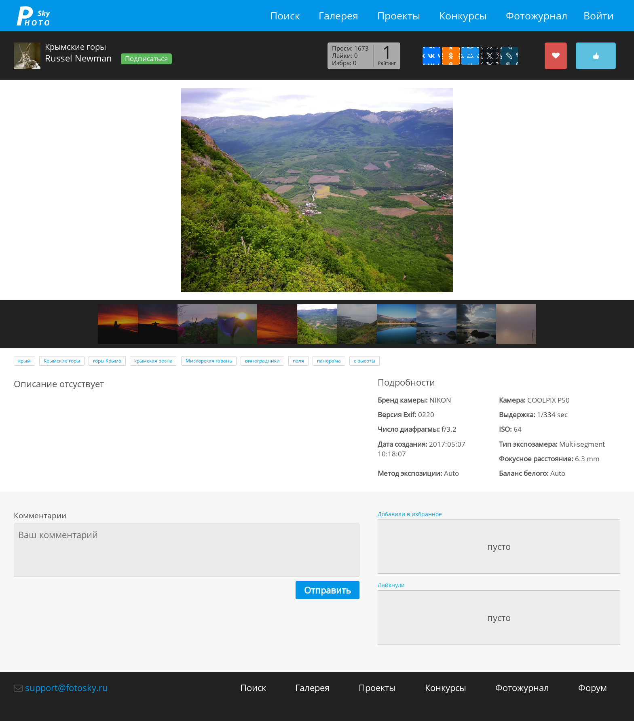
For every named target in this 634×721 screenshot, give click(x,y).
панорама (329, 360)
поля (298, 360)
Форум (592, 687)
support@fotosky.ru (66, 687)
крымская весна (153, 360)
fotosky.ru (33, 15)
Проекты (398, 15)
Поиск (285, 15)
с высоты (364, 360)
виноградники (262, 360)
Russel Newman (78, 58)
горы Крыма (107, 360)
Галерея (338, 15)
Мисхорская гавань (209, 360)
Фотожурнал (536, 15)
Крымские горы (62, 360)
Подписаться (146, 58)
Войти (598, 15)
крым (24, 360)
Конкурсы (463, 15)
